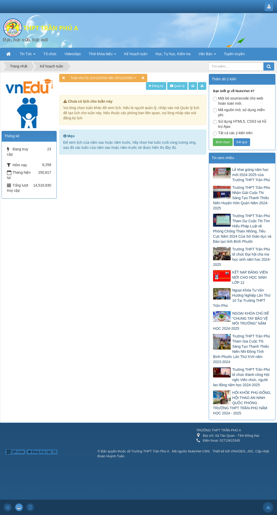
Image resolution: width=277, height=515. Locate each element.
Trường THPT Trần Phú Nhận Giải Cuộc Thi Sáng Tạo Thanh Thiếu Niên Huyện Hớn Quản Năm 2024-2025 (241, 198)
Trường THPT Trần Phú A (150, 451)
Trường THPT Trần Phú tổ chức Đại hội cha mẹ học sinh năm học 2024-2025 (242, 257)
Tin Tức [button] (27, 55)
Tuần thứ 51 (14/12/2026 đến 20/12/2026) (103, 78)
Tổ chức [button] (49, 54)
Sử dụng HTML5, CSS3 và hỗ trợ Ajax (239, 124)
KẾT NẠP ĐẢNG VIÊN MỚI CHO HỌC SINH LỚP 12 (250, 277)
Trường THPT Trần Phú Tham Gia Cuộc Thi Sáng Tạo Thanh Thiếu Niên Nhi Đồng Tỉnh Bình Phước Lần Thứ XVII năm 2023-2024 (241, 349)
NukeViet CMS (199, 451)
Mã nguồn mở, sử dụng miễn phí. (239, 112)
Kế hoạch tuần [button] (135, 54)
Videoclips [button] (72, 54)
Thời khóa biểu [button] (102, 55)
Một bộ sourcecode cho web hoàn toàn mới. (238, 100)
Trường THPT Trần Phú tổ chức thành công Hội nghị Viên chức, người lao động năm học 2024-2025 (241, 377)
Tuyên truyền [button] (234, 54)
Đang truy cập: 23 (42, 452)
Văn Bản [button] (207, 55)
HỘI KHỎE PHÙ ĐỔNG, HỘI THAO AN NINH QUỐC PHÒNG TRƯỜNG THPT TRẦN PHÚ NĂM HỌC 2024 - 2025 (242, 403)
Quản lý (177, 86)
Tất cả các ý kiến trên (232, 133)
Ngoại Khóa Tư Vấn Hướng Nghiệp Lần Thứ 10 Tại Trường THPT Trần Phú (241, 298)
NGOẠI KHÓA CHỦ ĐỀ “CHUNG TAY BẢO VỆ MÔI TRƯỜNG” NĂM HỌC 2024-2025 (241, 321)
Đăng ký (156, 86)
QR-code (15, 452)
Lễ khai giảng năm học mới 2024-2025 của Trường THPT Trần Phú (251, 175)
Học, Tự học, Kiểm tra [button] (173, 54)
